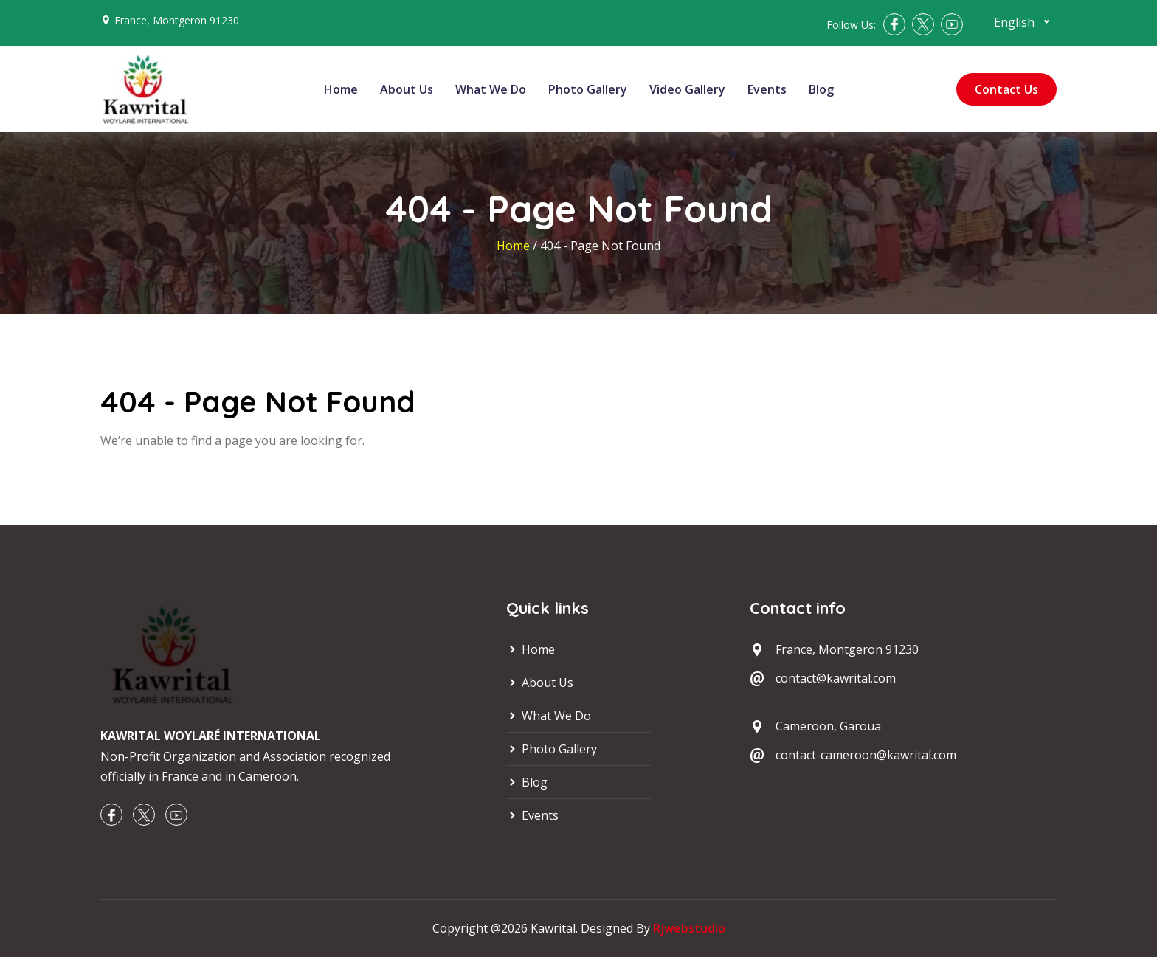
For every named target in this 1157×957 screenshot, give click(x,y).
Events (767, 89)
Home (341, 89)
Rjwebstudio (689, 928)
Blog (821, 89)
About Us (406, 89)
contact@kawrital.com (836, 678)
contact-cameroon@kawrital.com (866, 755)
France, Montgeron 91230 (176, 20)
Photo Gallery (587, 89)
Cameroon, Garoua (828, 726)
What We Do (490, 89)
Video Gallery (687, 89)
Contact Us (1006, 89)
